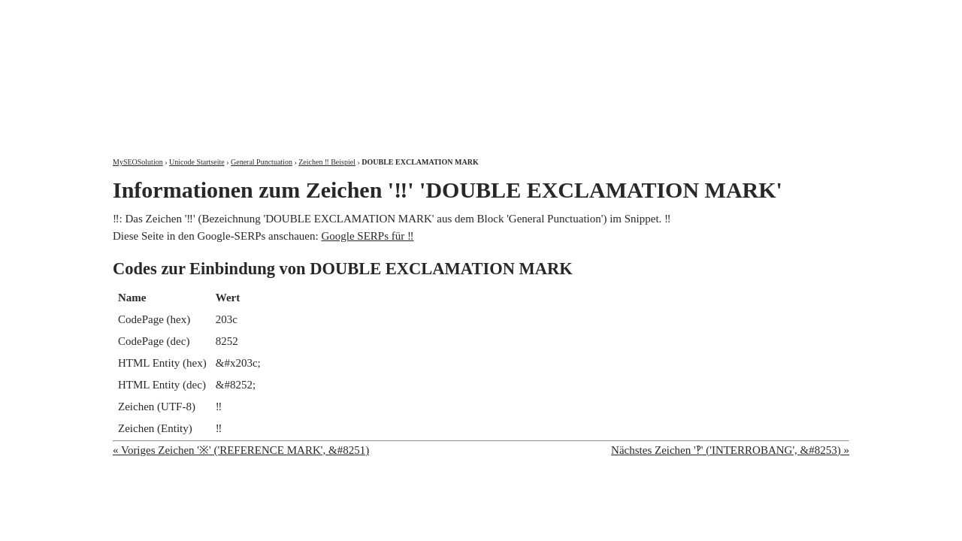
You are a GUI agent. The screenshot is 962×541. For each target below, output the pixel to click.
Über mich (657, 13)
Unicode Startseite (197, 162)
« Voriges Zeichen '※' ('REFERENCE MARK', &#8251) (241, 450)
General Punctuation (261, 162)
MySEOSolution (138, 162)
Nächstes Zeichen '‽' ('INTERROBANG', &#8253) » (730, 450)
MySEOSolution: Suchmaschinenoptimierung (289, 67)
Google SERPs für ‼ (367, 236)
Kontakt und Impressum (772, 13)
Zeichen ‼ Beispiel (326, 162)
